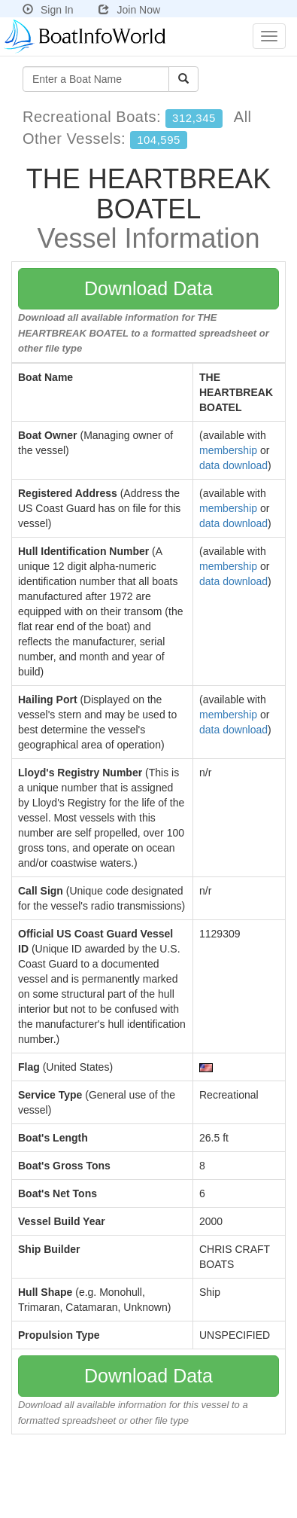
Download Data (148, 288)
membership (228, 450)
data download (233, 465)
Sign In (48, 10)
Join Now (129, 10)
